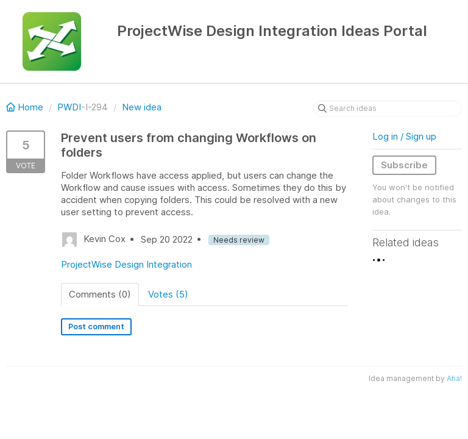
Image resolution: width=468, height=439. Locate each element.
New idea (141, 107)
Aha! (454, 378)
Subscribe (404, 165)
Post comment (96, 326)
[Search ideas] (387, 108)
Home (26, 107)
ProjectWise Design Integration (126, 264)
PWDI (69, 107)
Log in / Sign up (404, 136)
